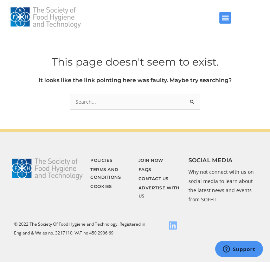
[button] (225, 18)
